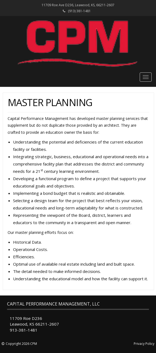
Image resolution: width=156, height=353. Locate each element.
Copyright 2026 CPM (21, 343)
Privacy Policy (144, 343)
